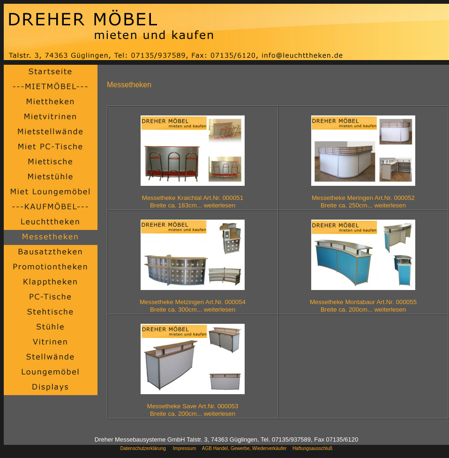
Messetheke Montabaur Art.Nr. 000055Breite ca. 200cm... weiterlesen (363, 305)
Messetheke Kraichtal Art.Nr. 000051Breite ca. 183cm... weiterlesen (192, 201)
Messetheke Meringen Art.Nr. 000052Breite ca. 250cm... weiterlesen (363, 201)
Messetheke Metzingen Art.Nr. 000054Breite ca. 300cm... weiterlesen (193, 305)
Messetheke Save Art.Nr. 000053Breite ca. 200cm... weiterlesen (193, 410)
